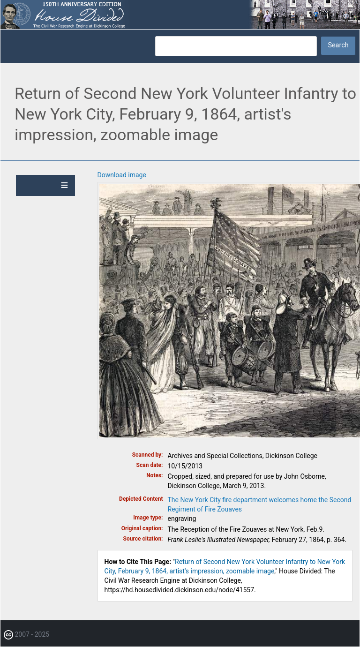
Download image (122, 175)
